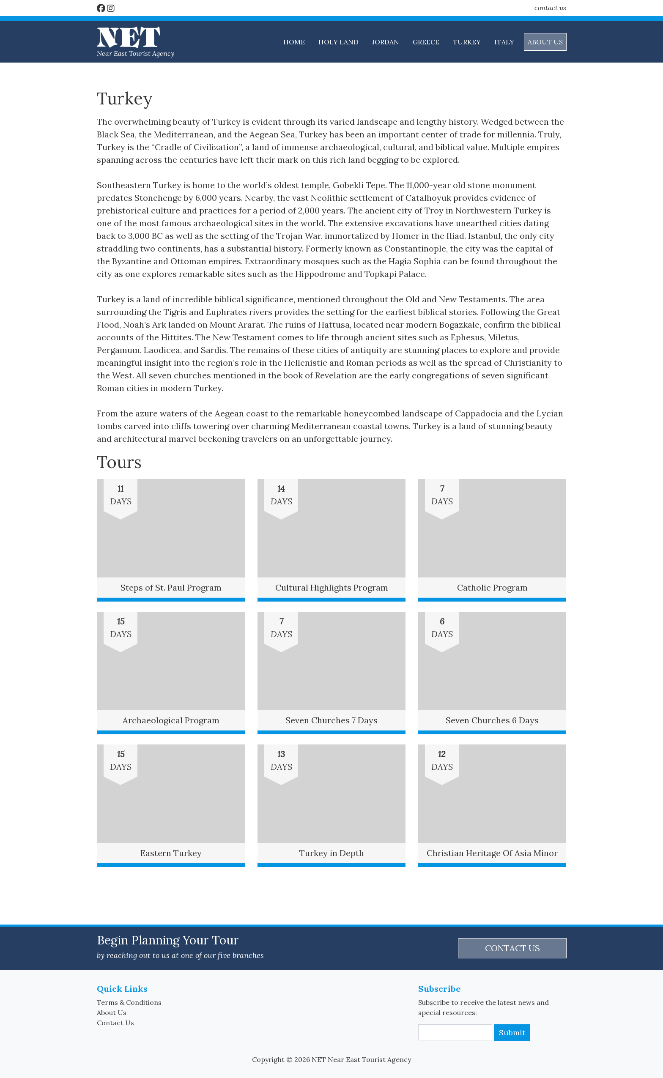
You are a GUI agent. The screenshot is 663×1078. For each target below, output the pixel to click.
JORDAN (385, 42)
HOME (294, 42)
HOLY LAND (338, 42)
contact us (550, 7)
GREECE (426, 42)
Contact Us (115, 1022)
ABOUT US (545, 42)
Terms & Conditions (129, 1002)
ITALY (504, 42)
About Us (111, 1012)
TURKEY (467, 42)
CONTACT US (512, 948)
